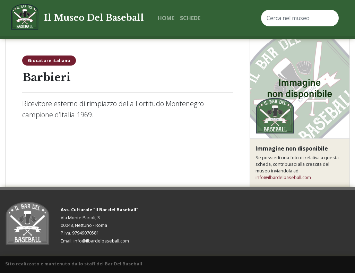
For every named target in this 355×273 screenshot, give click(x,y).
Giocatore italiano (49, 60)
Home (166, 18)
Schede (190, 18)
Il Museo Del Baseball (94, 17)
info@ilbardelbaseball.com (283, 177)
